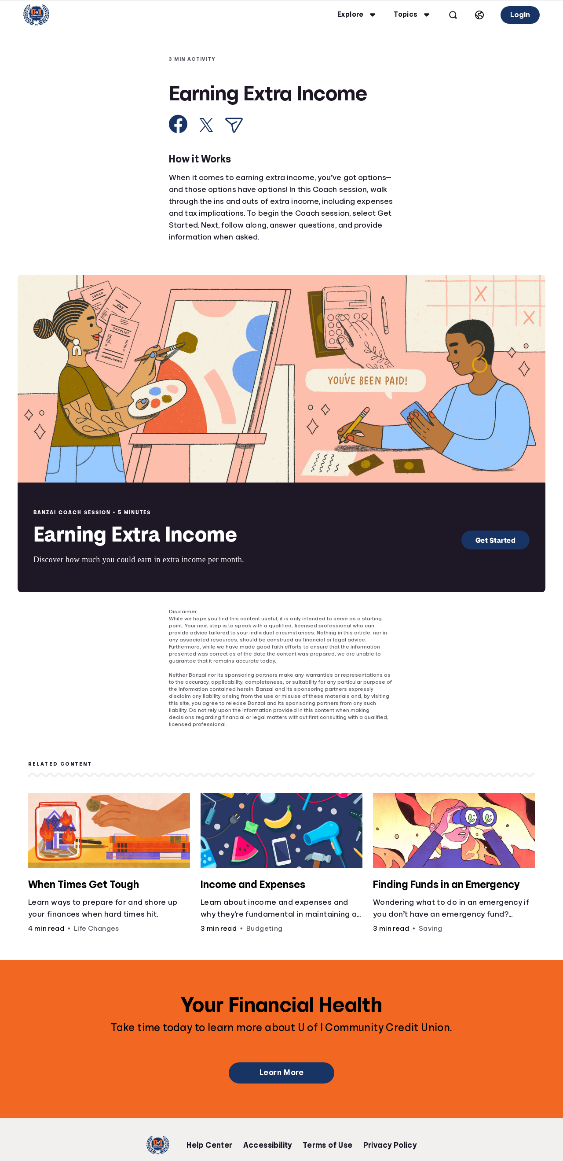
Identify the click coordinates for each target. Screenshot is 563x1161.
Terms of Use (328, 1145)
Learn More (281, 1072)
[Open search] (444, 15)
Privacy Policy (390, 1145)
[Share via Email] (234, 125)
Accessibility (267, 1145)
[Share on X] (206, 125)
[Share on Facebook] (178, 123)
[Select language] (471, 15)
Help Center (209, 1145)
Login (512, 14)
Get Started (495, 540)
